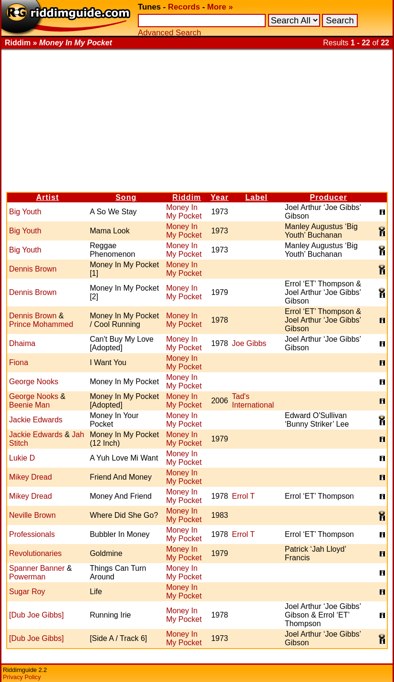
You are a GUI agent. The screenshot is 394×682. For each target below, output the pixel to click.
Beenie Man (29, 405)
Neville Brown (32, 515)
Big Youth (25, 212)
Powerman (27, 577)
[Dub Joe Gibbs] (36, 615)
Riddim (186, 197)
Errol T (243, 496)
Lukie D (22, 458)
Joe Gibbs (249, 343)
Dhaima (22, 343)
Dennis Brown (33, 269)
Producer (328, 197)
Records (184, 6)
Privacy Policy (22, 677)
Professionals (32, 534)
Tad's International (253, 400)
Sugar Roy (27, 592)
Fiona (18, 362)
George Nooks (33, 382)
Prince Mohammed (41, 324)
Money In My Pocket (184, 211)
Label (256, 197)
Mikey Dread (30, 477)
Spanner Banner (37, 568)
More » (220, 6)
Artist (47, 197)
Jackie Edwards (35, 420)
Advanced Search (169, 32)
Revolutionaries (35, 553)
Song (125, 197)
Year (220, 197)
